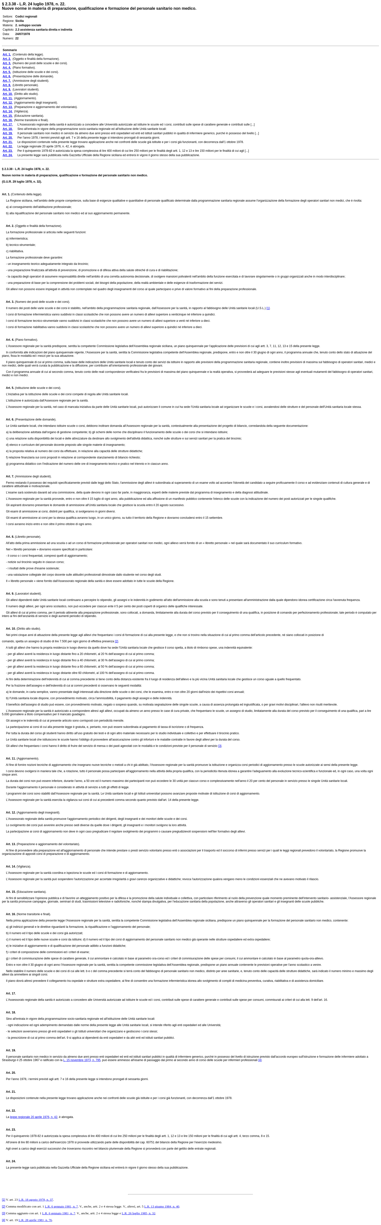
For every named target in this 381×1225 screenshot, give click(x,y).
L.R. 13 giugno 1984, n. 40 (161, 1206)
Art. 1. (6, 194)
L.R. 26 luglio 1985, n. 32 (138, 1213)
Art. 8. (8, 536)
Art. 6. (8, 419)
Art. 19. (9, 1050)
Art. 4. (8, 339)
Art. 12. (9, 812)
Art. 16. (9, 914)
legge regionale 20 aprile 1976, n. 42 (33, 1117)
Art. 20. (9, 1072)
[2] (116, 641)
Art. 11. (9, 758)
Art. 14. (9, 866)
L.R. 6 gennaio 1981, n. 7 (61, 1206)
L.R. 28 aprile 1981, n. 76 (35, 1220)
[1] (267, 308)
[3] (219, 746)
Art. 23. (9, 1129)
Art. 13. (9, 844)
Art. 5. (8, 388)
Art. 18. (9, 1012)
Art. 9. (8, 593)
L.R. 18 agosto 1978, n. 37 (35, 1199)
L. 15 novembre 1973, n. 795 (81, 1060)
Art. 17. (9, 993)
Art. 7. (8, 476)
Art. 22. (9, 1110)
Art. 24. (9, 1161)
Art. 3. (8, 302)
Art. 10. (9, 628)
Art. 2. (8, 226)
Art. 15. (9, 892)
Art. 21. (9, 1091)
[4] (259, 1060)
